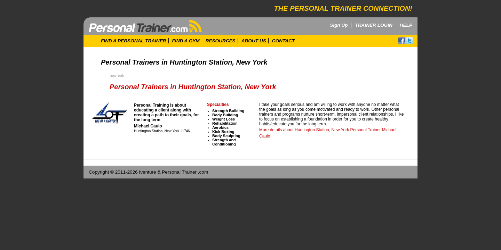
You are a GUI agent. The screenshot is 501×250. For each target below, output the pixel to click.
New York (117, 75)
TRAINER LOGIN (373, 25)
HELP (406, 25)
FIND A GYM (186, 40)
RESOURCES (221, 40)
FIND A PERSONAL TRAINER (133, 40)
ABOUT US (253, 40)
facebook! (401, 40)
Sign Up (339, 25)
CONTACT (283, 40)
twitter (409, 40)
